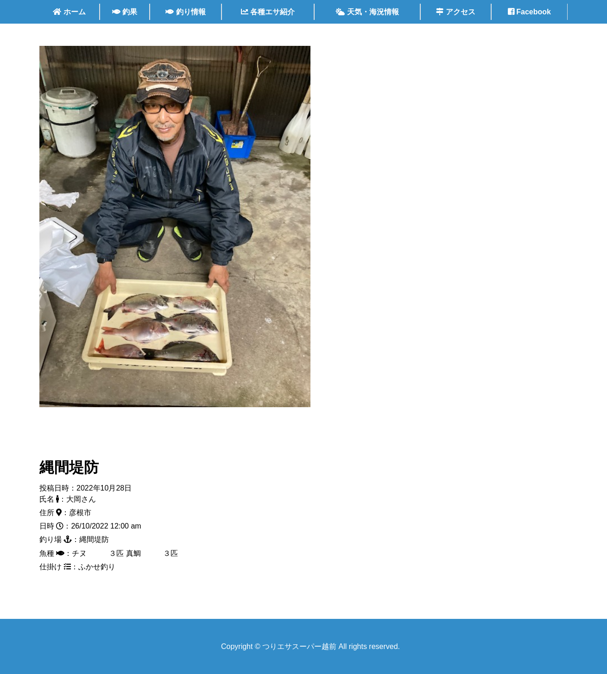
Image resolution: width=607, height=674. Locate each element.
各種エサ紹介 (268, 12)
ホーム (69, 12)
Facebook (529, 12)
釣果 (124, 12)
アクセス (455, 12)
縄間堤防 (69, 467)
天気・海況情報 (366, 12)
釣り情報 (185, 12)
